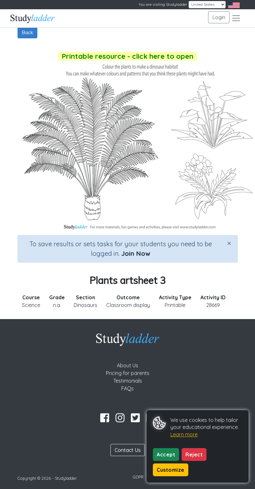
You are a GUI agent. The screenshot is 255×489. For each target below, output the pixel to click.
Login (218, 17)
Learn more (184, 434)
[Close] (229, 243)
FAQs (127, 388)
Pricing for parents (127, 373)
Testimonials (127, 381)
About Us (127, 365)
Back (27, 32)
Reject (194, 454)
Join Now (135, 253)
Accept (166, 454)
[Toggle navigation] (236, 18)
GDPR (138, 476)
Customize (170, 470)
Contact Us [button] (128, 450)
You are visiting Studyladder (163, 4)
